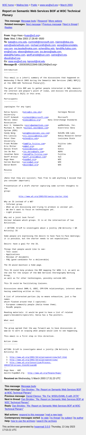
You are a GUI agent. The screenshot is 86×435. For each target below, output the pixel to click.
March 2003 (66, 5)
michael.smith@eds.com (43, 45)
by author (78, 418)
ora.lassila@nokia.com (25, 48)
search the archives (47, 421)
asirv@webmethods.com (16, 45)
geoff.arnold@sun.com (38, 55)
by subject (67, 418)
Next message (33, 24)
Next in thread (70, 24)
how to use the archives (23, 421)
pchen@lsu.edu (46, 48)
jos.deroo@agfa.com (50, 51)
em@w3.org (10, 51)
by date (45, 418)
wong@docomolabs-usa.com (36, 133)
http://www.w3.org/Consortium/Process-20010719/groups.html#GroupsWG (27, 364)
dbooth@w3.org (12, 58)
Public (34, 5)
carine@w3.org (59, 55)
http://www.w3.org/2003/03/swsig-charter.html (43, 196)
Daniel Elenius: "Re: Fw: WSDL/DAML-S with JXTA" (52, 396)
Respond (42, 21)
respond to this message (31, 414)
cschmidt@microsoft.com (41, 42)
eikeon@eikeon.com (28, 51)
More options (55, 21)
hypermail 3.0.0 (42, 426)
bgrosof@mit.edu (36, 61)
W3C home (8, 5)
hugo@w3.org (32, 35)
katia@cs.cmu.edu (17, 42)
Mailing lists (22, 5)
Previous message (52, 24)
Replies (8, 27)
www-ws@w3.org (49, 5)
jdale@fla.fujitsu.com (14, 55)
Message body (28, 21)
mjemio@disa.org (64, 42)
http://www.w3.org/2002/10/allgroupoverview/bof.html (38, 357)
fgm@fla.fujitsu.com (66, 48)
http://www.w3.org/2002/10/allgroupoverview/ (34, 360)
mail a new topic (54, 414)
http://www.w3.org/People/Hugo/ (44, 373)
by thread (55, 418)
